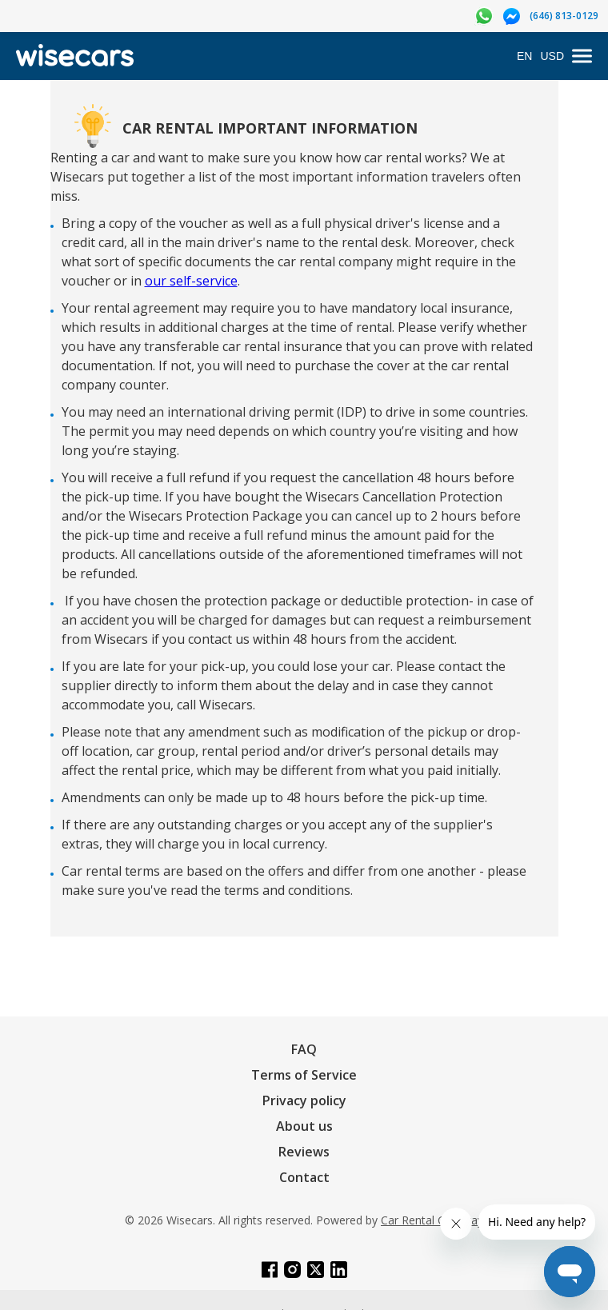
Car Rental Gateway (432, 1220)
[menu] (582, 56)
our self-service (191, 281)
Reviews (304, 1151)
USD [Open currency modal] (552, 56)
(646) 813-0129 (564, 15)
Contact (304, 1177)
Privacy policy (304, 1100)
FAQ (304, 1049)
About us (304, 1126)
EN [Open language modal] (524, 56)
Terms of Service (304, 1074)
